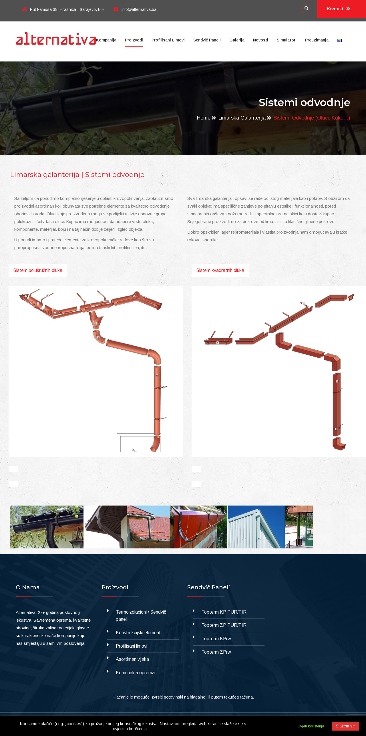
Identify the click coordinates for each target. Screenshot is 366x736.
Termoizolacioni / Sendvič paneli (141, 616)
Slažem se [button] (345, 726)
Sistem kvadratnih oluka (220, 270)
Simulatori (287, 40)
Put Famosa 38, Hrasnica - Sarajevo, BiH (62, 9)
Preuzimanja (317, 40)
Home (203, 118)
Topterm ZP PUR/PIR (224, 625)
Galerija (236, 40)
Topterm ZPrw (216, 652)
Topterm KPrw (216, 638)
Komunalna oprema (135, 672)
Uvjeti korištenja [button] (311, 726)
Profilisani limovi (168, 40)
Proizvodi (134, 40)
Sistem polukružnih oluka (37, 270)
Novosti (260, 40)
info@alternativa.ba (135, 9)
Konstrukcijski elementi (139, 632)
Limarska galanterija (242, 118)
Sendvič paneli (207, 40)
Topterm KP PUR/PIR (224, 612)
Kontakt (338, 9)
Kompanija (106, 40)
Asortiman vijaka (132, 659)
